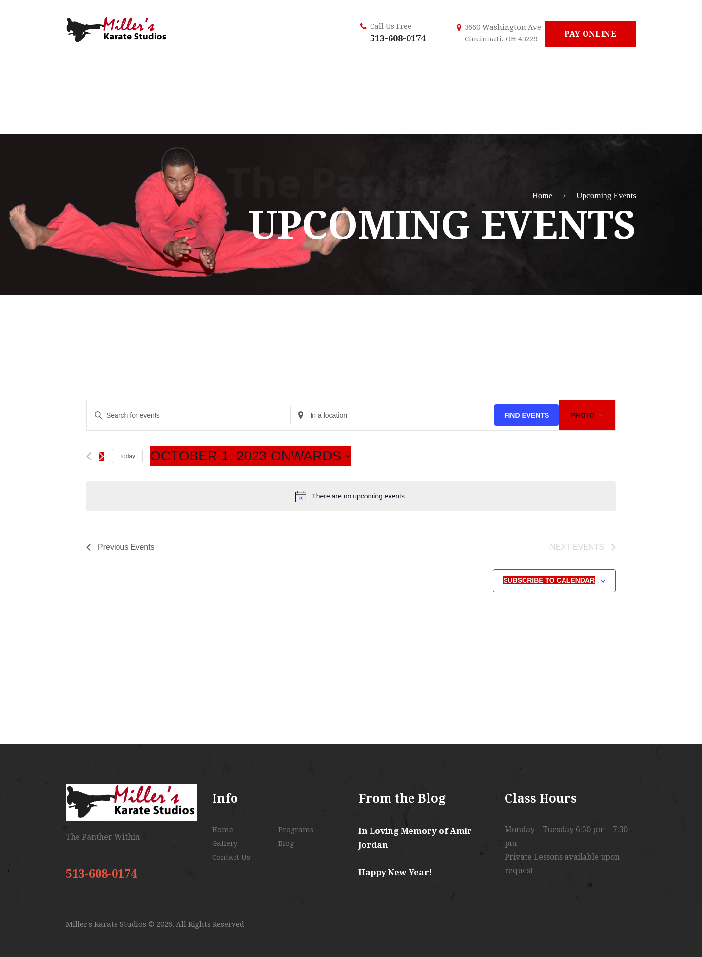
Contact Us (231, 857)
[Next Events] (101, 456)
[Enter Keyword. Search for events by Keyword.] (188, 415)
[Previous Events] (89, 456)
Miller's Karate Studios (107, 924)
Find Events (526, 415)
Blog (286, 843)
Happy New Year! (395, 872)
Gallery (224, 843)
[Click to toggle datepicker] (250, 456)
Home (542, 195)
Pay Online (590, 33)
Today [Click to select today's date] (127, 456)
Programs (295, 829)
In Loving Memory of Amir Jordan (415, 838)
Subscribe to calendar (549, 580)
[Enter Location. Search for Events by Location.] (392, 415)
